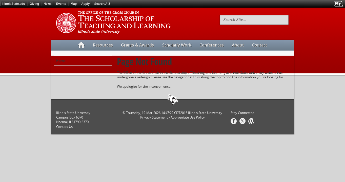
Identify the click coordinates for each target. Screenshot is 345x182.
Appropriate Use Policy (188, 117)
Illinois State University (205, 112)
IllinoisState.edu (13, 4)
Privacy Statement (154, 117)
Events (61, 4)
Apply (85, 4)
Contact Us (64, 126)
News (47, 4)
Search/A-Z (102, 4)
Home (61, 60)
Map (74, 4)
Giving (34, 4)
